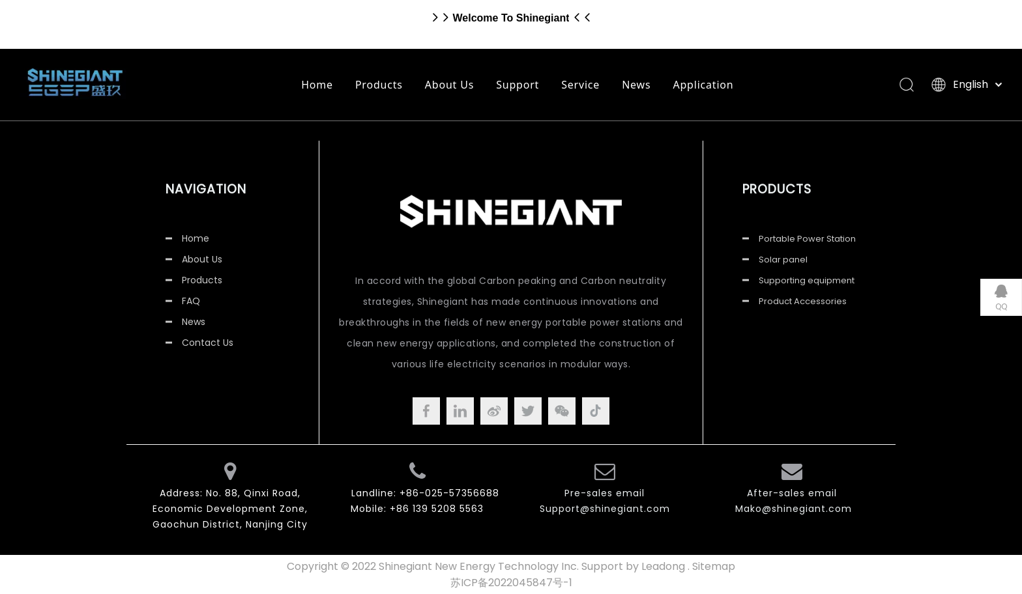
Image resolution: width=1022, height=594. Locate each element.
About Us (449, 85)
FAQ (191, 300)
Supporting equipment (806, 280)
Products (379, 85)
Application (703, 85)
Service (580, 85)
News (636, 85)
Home (317, 85)
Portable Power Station (807, 239)
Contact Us (207, 342)
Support (517, 85)
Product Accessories (803, 301)
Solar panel (783, 259)
